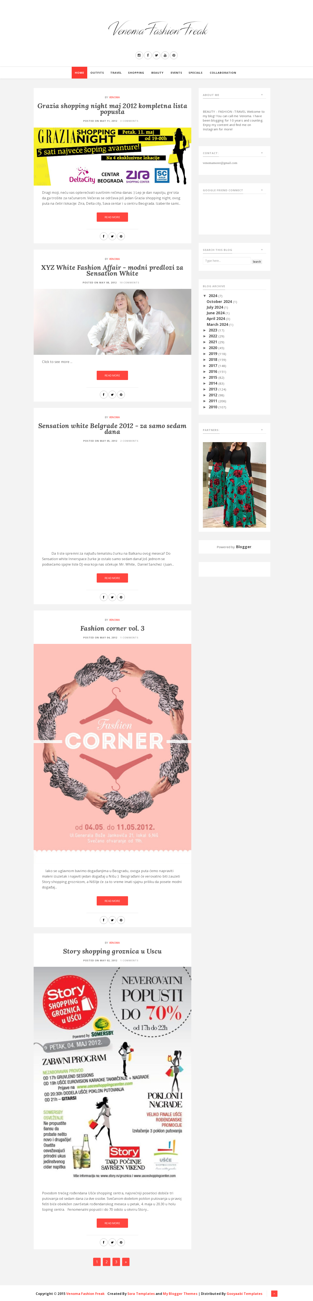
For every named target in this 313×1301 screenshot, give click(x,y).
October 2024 (220, 301)
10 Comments (129, 282)
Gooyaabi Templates (245, 1293)
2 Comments (129, 440)
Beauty (157, 73)
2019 (213, 353)
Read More (112, 217)
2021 (213, 341)
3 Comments (129, 120)
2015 (213, 377)
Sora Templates (141, 1293)
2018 (213, 359)
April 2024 (216, 318)
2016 (213, 371)
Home (79, 73)
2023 (213, 330)
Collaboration (223, 73)
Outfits (97, 73)
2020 (213, 347)
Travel (116, 73)
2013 (213, 389)
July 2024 (215, 307)
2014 (213, 383)
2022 (213, 335)
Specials (196, 73)
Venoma (114, 97)
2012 (213, 394)
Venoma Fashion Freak (85, 1293)
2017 (213, 365)
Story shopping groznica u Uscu (112, 951)
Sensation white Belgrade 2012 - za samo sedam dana (112, 428)
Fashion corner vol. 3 (112, 628)
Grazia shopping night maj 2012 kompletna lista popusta (112, 108)
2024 (213, 295)
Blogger (243, 546)
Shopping (136, 73)
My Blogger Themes (180, 1293)
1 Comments (129, 637)
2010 (213, 406)
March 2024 (218, 324)
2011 (213, 400)
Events (176, 73)
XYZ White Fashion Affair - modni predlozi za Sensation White (112, 270)
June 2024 (216, 312)
